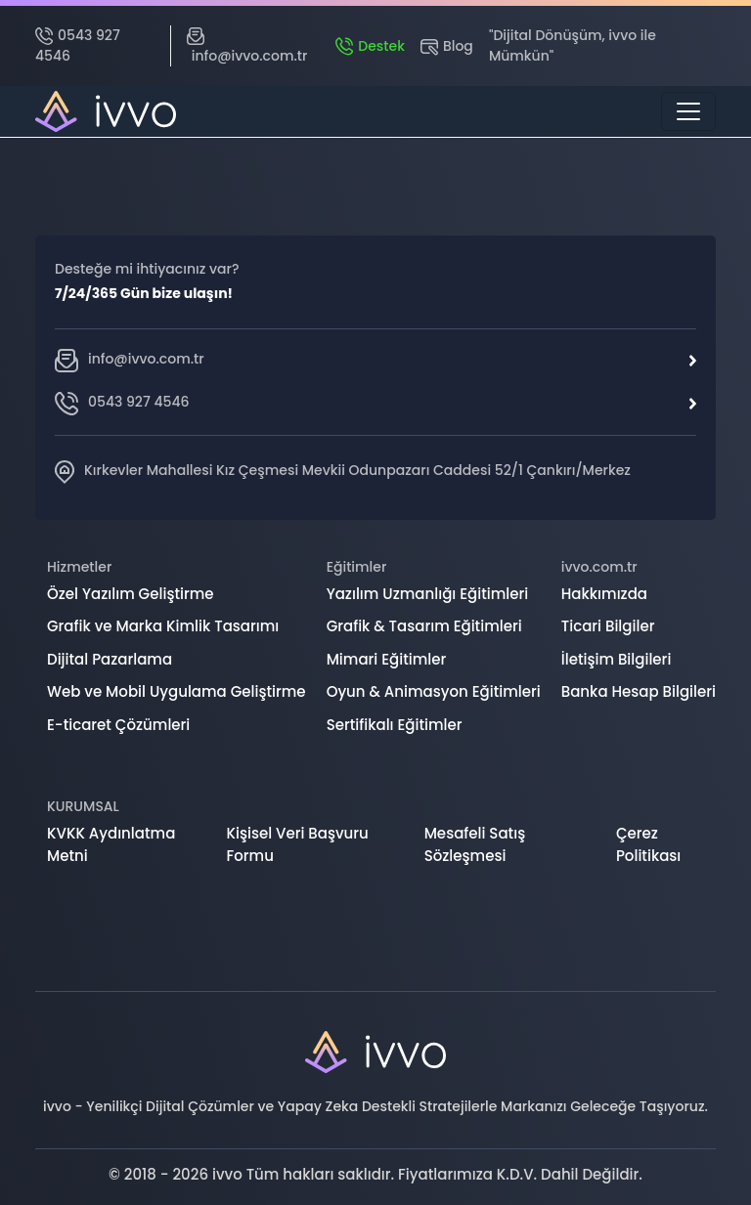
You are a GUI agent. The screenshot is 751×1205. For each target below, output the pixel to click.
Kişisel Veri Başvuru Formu (298, 844)
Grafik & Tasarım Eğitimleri (424, 626)
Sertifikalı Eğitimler (395, 724)
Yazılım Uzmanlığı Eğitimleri (428, 593)
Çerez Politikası (648, 844)
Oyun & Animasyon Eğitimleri (434, 691)
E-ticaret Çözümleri (118, 724)
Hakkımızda (604, 593)
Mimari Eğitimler (387, 659)
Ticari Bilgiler (608, 626)
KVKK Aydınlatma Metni (111, 844)
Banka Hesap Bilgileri (638, 691)
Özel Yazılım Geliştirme (130, 593)
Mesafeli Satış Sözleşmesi (475, 844)
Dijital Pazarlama (109, 659)
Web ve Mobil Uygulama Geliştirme (176, 691)
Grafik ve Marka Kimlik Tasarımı (163, 626)
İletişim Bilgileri (616, 659)
